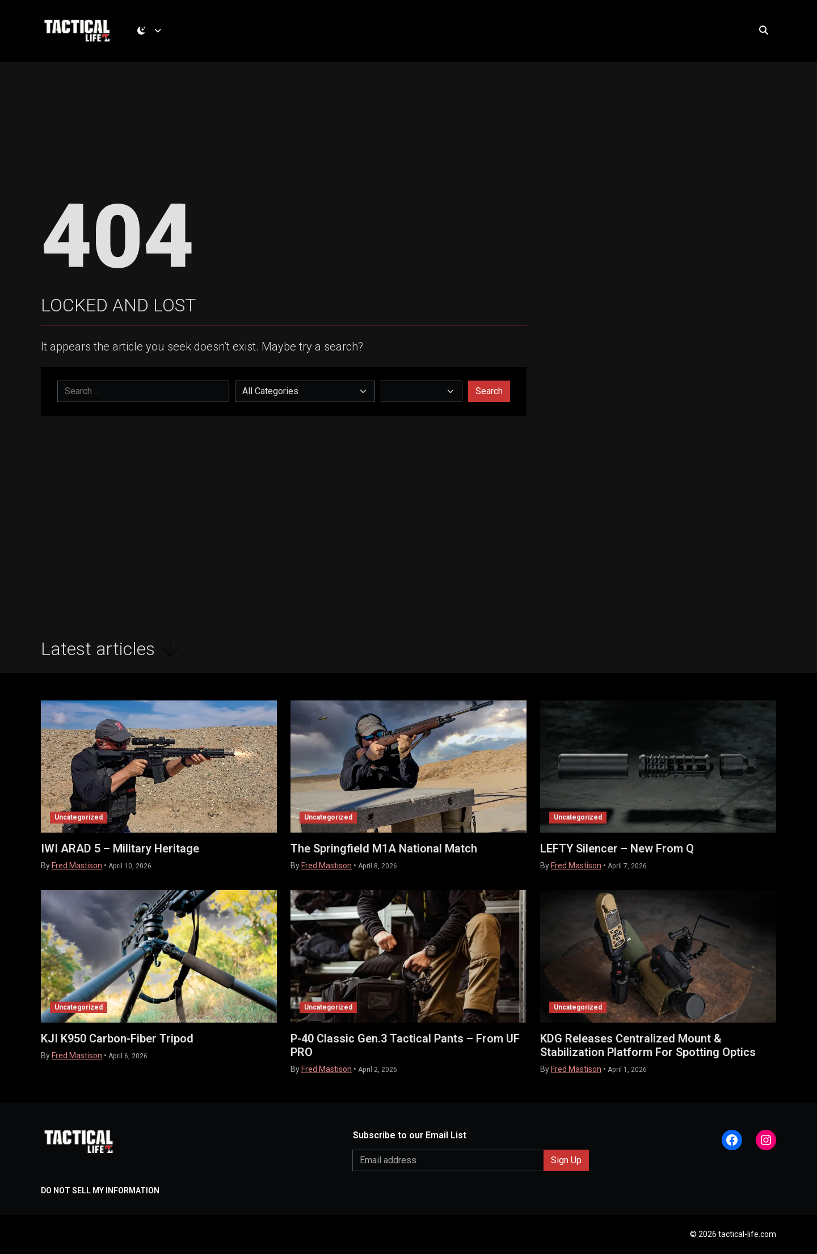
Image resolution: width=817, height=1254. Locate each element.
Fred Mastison (77, 866)
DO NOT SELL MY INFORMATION (100, 1190)
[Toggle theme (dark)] (151, 31)
